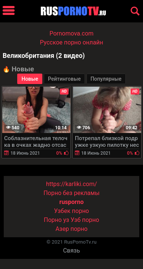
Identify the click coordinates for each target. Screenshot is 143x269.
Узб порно (85, 219)
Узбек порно (71, 210)
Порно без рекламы (71, 193)
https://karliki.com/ (71, 184)
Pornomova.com (71, 33)
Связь (71, 250)
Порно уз (56, 219)
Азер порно (71, 228)
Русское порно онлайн (71, 42)
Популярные (106, 79)
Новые (29, 79)
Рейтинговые (64, 79)
